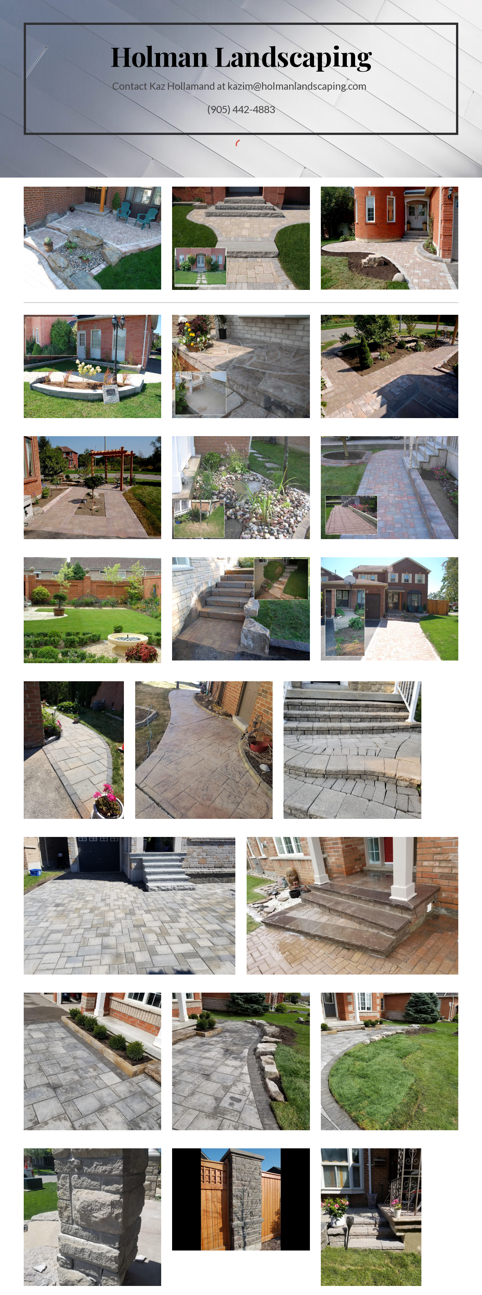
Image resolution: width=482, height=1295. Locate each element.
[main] (241, 79)
